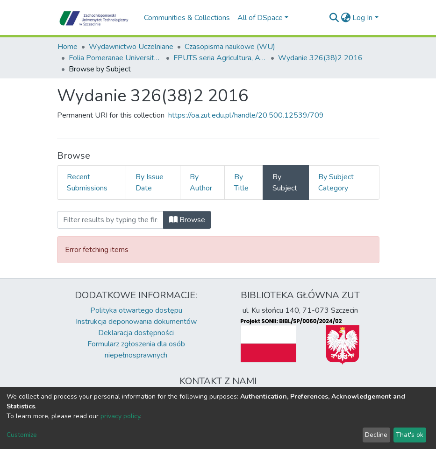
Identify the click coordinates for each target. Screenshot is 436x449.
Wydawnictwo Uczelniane (131, 47)
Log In (362, 18)
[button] (345, 17)
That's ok (409, 434)
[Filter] (110, 220)
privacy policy (120, 416)
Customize (22, 434)
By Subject (284, 182)
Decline (376, 434)
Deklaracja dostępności (136, 333)
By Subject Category (336, 182)
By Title (241, 182)
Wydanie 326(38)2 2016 (320, 58)
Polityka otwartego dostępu (136, 310)
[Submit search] (334, 17)
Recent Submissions (87, 182)
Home (67, 47)
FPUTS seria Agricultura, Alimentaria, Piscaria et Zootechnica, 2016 (220, 58)
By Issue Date (150, 182)
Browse (187, 220)
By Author (201, 182)
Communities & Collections (187, 18)
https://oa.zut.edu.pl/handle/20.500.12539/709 (246, 115)
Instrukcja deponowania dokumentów (136, 321)
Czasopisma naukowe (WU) (230, 47)
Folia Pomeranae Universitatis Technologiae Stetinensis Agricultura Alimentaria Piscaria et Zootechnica (115, 58)
